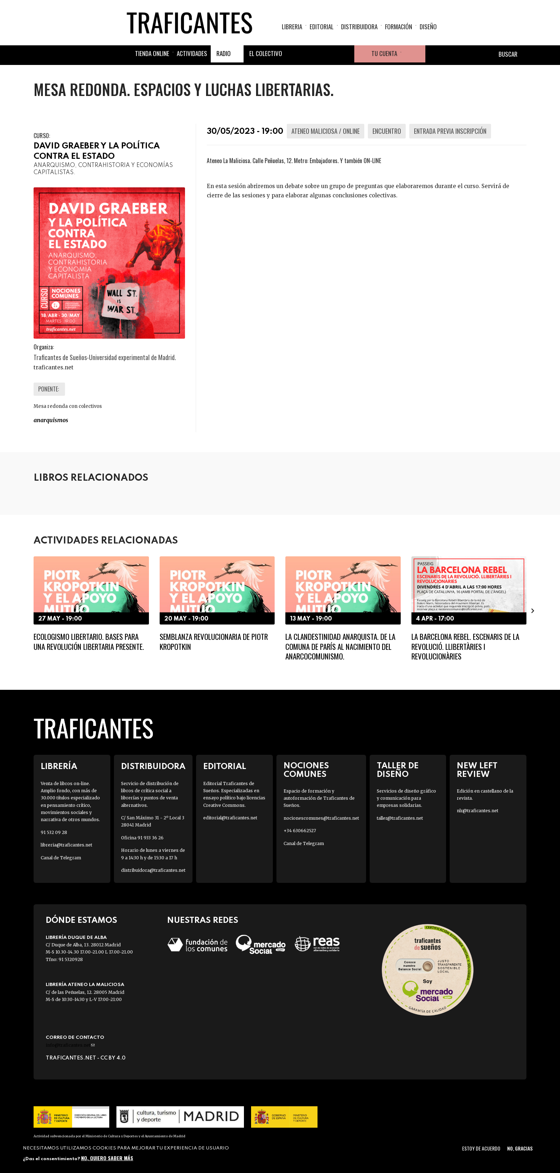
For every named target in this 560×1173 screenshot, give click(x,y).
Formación (398, 26)
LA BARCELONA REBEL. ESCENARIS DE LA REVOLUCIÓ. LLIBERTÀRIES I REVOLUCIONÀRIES (465, 646)
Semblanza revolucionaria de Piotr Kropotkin (214, 641)
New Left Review (477, 770)
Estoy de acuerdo (481, 1148)
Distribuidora (359, 26)
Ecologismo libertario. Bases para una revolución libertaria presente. (89, 641)
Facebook (294, 55)
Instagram (328, 55)
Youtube (345, 55)
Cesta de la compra (413, 55)
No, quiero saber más (107, 1158)
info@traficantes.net (70, 1045)
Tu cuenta (384, 54)
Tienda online (152, 54)
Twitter (311, 55)
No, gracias (519, 1148)
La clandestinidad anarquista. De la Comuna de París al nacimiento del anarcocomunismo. (340, 646)
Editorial (322, 26)
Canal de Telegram (61, 857)
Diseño (428, 26)
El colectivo (265, 54)
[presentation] (533, 611)
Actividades (192, 54)
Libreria (292, 26)
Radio (223, 54)
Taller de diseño (398, 770)
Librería (59, 767)
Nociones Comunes (306, 770)
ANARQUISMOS (51, 420)
